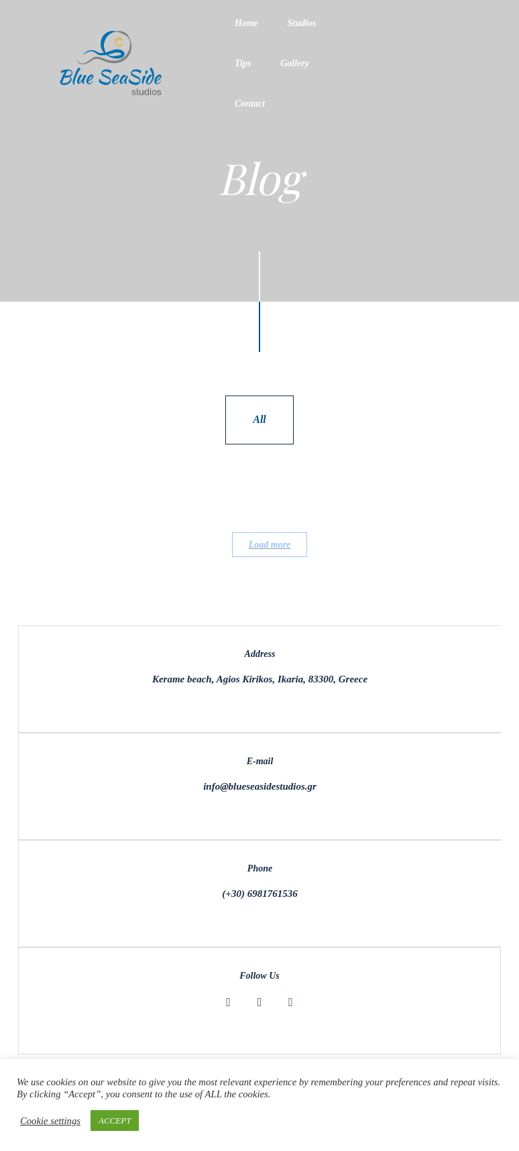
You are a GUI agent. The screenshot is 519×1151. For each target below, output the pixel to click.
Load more (270, 567)
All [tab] (259, 419)
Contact (250, 104)
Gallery (294, 63)
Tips (243, 63)
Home (246, 23)
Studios (302, 23)
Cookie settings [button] (50, 1120)
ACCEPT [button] (115, 1120)
